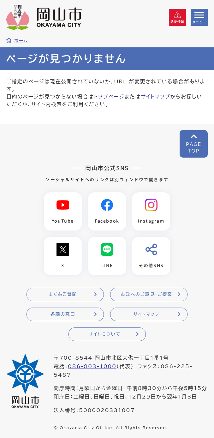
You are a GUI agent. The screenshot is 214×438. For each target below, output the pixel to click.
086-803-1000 (92, 366)
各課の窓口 (63, 314)
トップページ (109, 96)
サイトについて (105, 334)
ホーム (21, 41)
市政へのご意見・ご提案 (146, 294)
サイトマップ (155, 96)
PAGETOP (193, 147)
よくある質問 (63, 294)
